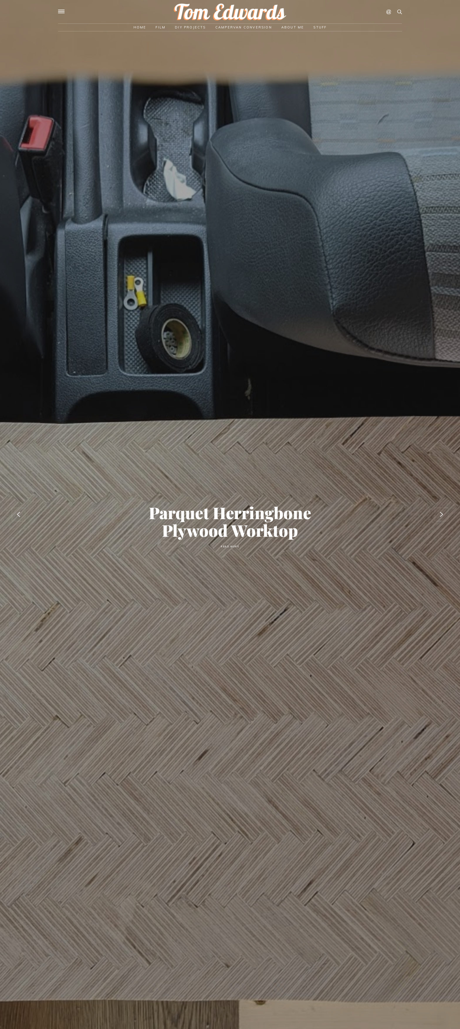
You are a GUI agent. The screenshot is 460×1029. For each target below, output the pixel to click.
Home (139, 27)
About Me (292, 27)
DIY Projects (190, 27)
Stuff (320, 27)
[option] (230, 514)
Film (160, 27)
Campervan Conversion (243, 27)
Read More (230, 546)
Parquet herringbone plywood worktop (230, 521)
